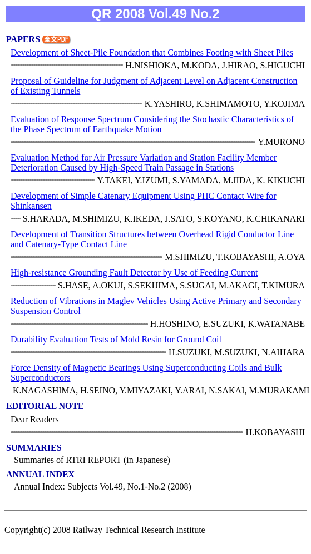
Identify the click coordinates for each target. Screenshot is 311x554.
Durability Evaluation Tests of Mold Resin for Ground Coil (116, 339)
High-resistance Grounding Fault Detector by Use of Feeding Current (134, 272)
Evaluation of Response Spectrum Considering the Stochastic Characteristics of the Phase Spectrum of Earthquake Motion (152, 124)
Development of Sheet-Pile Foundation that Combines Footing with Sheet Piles (152, 52)
